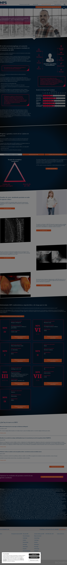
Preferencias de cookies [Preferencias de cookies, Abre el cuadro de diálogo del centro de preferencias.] (34, 560)
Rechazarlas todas (34, 557)
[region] (21, 557)
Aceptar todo (34, 554)
